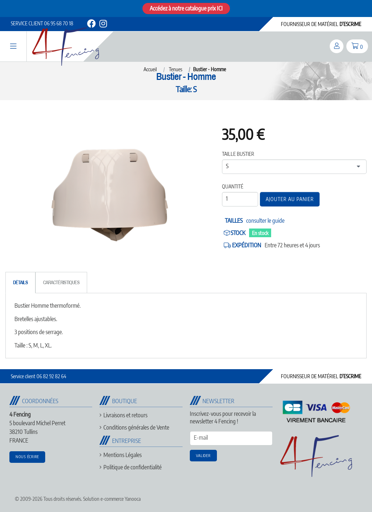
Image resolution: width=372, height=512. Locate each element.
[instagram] (103, 25)
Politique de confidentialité (132, 467)
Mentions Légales (122, 454)
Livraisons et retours (125, 415)
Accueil (150, 69)
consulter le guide (265, 220)
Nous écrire (27, 456)
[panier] (357, 46)
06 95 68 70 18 (42, 23)
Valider (203, 455)
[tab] (20, 282)
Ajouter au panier (290, 199)
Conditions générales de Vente (136, 427)
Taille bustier (238, 154)
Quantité (232, 186)
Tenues (175, 69)
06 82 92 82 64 (38, 376)
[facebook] (91, 25)
